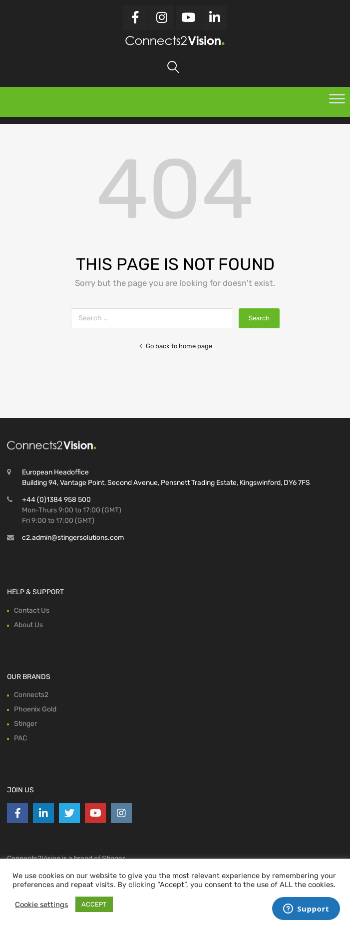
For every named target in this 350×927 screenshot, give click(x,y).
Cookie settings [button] (41, 904)
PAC (20, 738)
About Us (28, 625)
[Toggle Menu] (337, 102)
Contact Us (31, 610)
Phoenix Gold (35, 709)
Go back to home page (175, 346)
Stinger (25, 723)
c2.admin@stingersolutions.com (73, 537)
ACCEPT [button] (94, 904)
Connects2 (31, 695)
